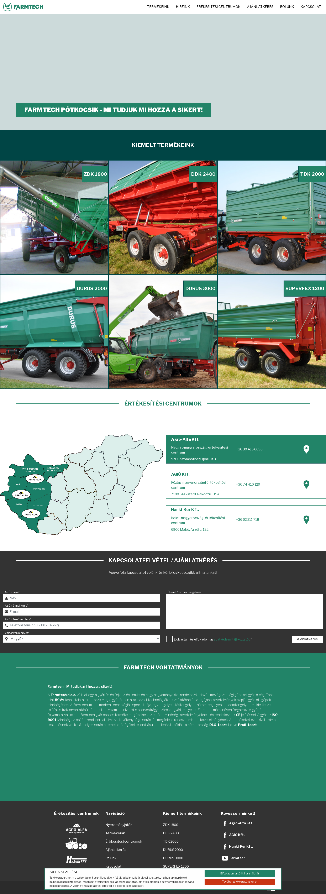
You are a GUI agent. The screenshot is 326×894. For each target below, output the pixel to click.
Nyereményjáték (118, 825)
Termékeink (158, 7)
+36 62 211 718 (247, 520)
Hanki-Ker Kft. (241, 846)
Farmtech (238, 858)
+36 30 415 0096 (249, 449)
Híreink (183, 7)
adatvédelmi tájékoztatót (232, 639)
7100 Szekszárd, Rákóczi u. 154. (195, 494)
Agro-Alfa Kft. (241, 823)
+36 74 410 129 (248, 484)
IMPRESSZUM (194, 887)
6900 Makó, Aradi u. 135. (190, 530)
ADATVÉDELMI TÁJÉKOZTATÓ (232, 887)
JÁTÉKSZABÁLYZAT (163, 887)
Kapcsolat (311, 7)
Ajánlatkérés (260, 7)
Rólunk (287, 7)
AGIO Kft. (236, 835)
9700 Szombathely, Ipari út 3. (193, 459)
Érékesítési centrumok (218, 7)
